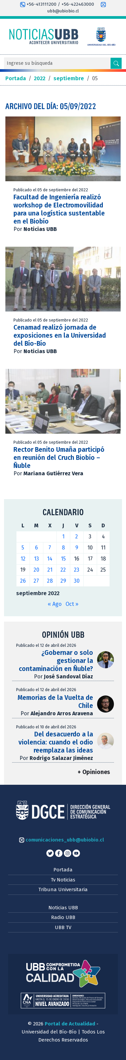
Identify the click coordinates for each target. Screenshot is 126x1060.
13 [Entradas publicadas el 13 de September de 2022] (36, 559)
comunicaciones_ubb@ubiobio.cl (61, 840)
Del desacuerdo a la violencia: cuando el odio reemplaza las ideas (55, 742)
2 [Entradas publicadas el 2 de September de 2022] (76, 536)
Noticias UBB (63, 908)
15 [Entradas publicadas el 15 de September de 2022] (63, 559)
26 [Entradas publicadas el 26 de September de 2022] (23, 581)
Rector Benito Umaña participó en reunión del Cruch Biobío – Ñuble (58, 458)
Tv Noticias (63, 880)
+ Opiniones (94, 772)
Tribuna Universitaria (63, 889)
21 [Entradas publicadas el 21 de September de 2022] (49, 570)
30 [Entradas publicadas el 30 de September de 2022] (77, 581)
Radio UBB (63, 917)
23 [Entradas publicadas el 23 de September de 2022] (76, 570)
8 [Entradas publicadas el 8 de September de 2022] (63, 547)
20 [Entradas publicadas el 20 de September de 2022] (36, 570)
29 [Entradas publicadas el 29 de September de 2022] (63, 581)
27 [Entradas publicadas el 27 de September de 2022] (36, 581)
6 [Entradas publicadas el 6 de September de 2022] (36, 547)
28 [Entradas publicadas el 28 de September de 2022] (50, 581)
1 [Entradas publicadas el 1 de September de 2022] (63, 536)
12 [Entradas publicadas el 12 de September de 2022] (23, 559)
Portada (63, 870)
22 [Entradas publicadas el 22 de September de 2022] (63, 570)
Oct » (72, 604)
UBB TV (63, 927)
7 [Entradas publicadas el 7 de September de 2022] (49, 547)
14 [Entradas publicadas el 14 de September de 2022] (49, 559)
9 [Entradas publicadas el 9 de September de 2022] (76, 547)
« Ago (54, 604)
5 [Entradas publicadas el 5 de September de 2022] (23, 547)
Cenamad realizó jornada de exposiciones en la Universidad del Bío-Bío (59, 335)
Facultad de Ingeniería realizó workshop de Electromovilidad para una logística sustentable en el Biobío (59, 209)
